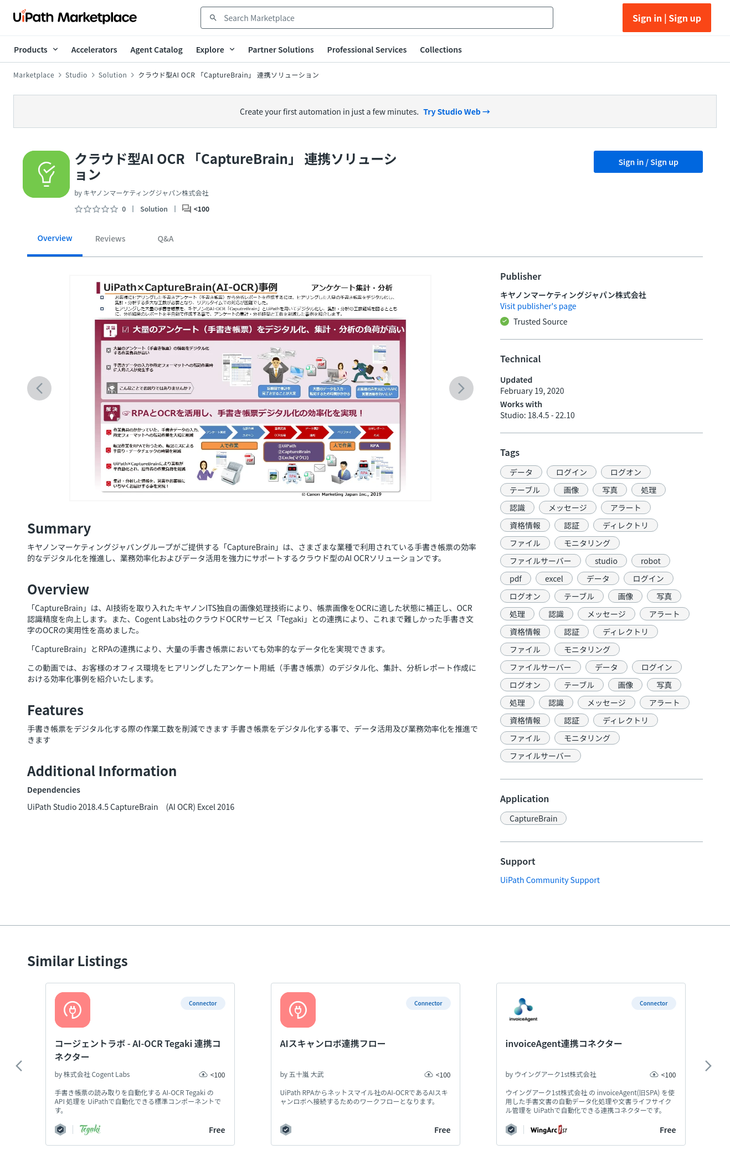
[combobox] (384, 18)
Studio (76, 74)
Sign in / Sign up (648, 161)
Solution (113, 74)
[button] (521, 472)
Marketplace (33, 74)
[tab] (55, 242)
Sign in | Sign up (667, 17)
